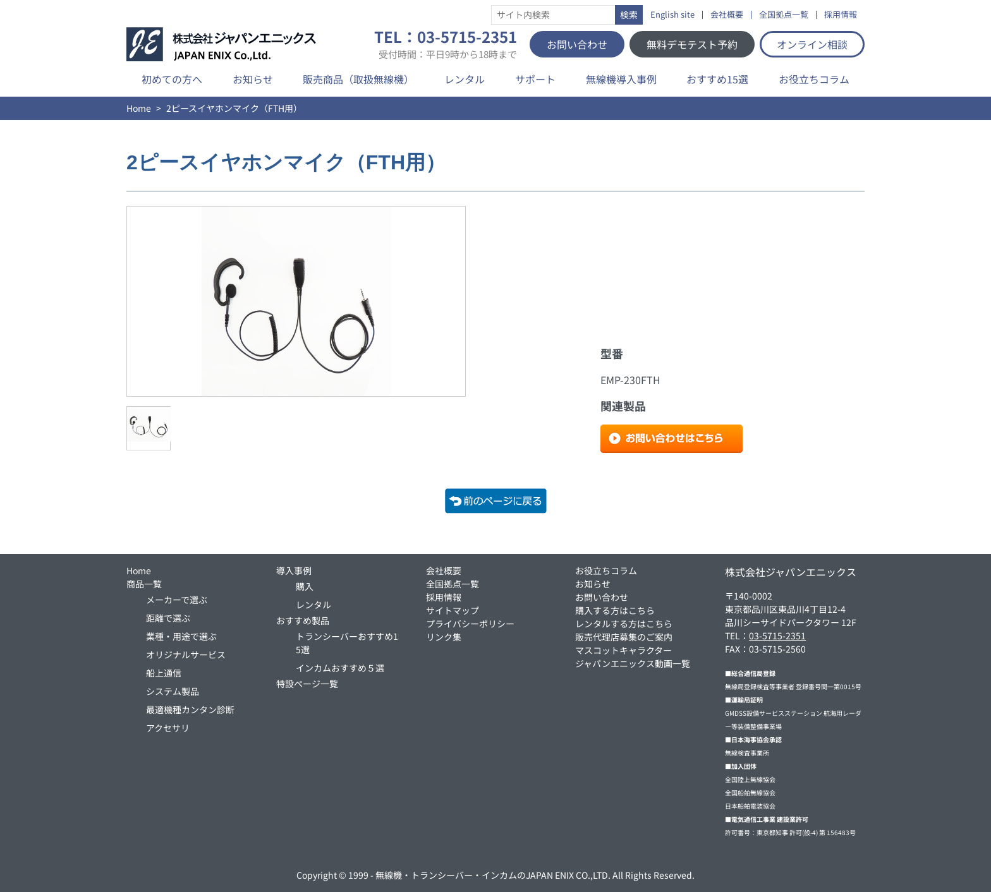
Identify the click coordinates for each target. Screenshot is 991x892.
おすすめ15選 (717, 79)
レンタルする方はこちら (623, 623)
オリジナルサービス (186, 654)
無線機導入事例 (621, 79)
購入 (304, 586)
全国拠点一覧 (783, 15)
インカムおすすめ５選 (340, 667)
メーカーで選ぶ (176, 599)
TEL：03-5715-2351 (445, 44)
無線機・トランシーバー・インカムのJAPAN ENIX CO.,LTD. (493, 875)
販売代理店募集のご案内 (623, 636)
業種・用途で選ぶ (181, 636)
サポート (535, 79)
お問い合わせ (577, 44)
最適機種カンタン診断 (190, 709)
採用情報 (840, 15)
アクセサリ (168, 727)
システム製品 (172, 691)
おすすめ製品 (302, 620)
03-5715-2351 (777, 635)
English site (672, 15)
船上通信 (163, 672)
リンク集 (443, 636)
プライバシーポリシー (470, 623)
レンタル (464, 79)
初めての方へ (172, 79)
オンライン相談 (812, 44)
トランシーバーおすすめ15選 (347, 643)
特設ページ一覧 (307, 683)
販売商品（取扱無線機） (358, 79)
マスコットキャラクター (623, 650)
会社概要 (726, 15)
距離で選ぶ (168, 618)
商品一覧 (144, 583)
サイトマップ (452, 610)
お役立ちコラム (814, 79)
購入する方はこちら (615, 610)
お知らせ (253, 79)
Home (138, 108)
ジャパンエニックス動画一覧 (632, 663)
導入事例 (294, 570)
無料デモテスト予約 (692, 44)
